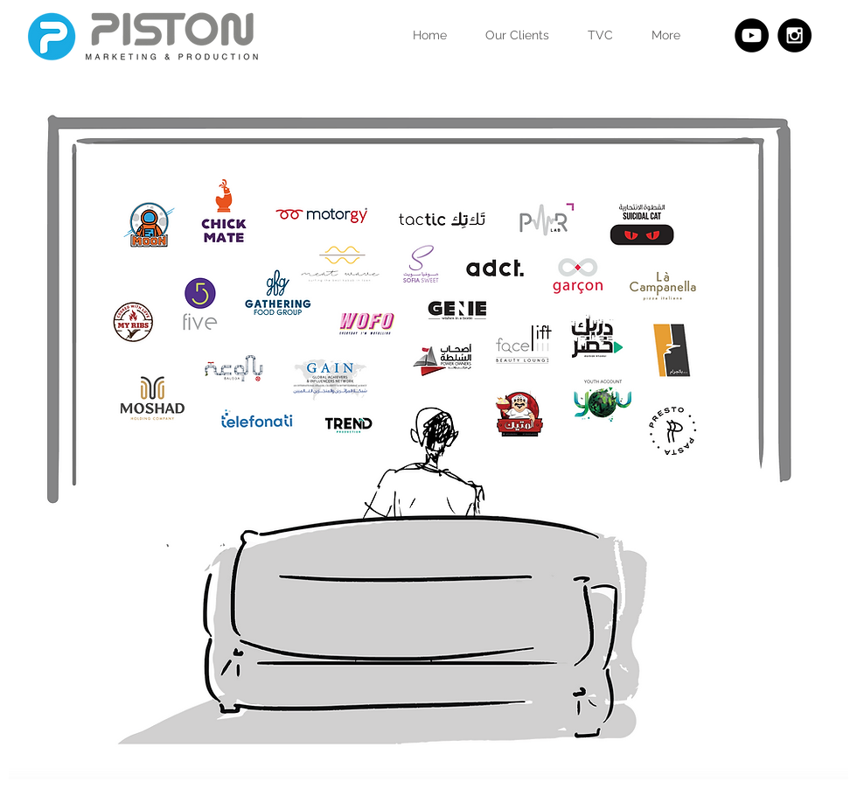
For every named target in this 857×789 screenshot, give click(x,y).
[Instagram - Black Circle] (794, 35)
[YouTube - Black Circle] (752, 35)
